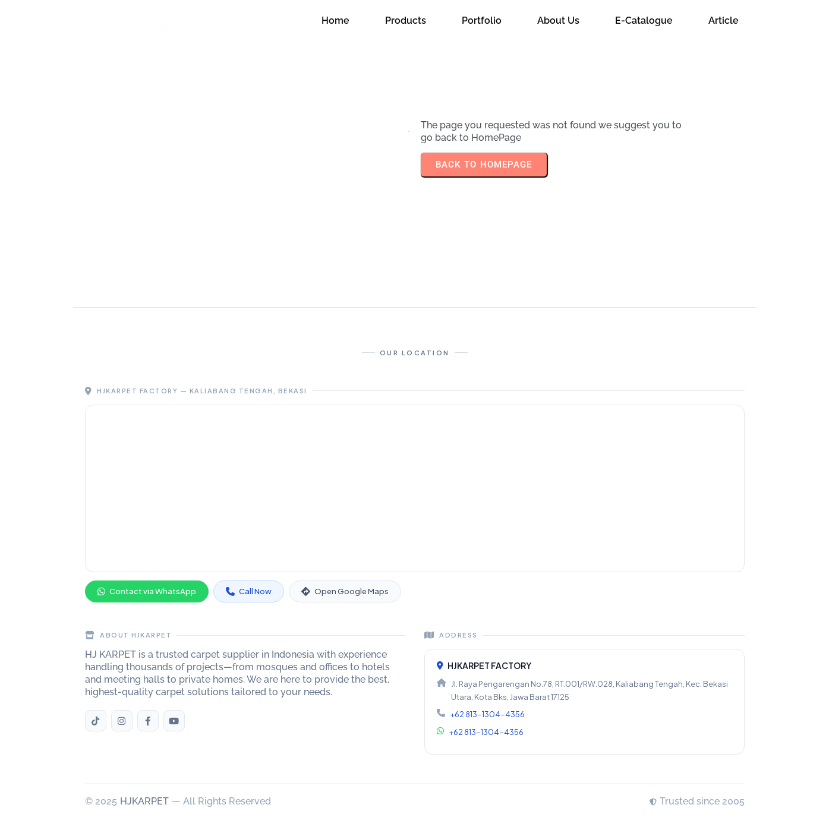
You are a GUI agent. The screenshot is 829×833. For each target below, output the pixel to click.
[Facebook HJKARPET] (148, 720)
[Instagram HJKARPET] (122, 720)
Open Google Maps (345, 591)
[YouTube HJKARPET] (174, 720)
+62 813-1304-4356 (487, 714)
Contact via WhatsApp (146, 591)
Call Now (249, 591)
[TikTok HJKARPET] (95, 720)
